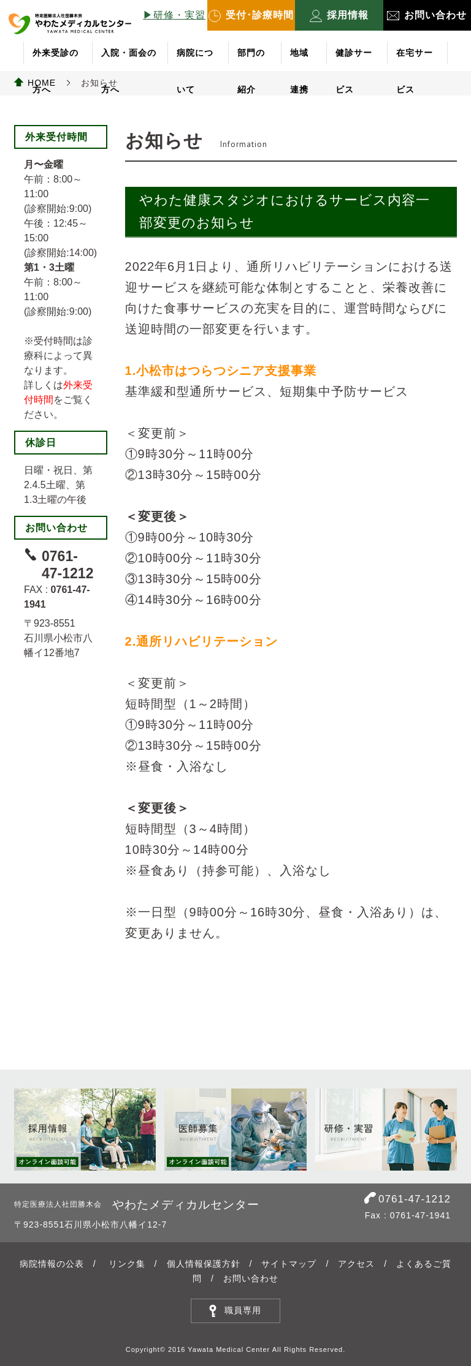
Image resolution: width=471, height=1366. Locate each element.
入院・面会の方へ (128, 59)
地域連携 (299, 59)
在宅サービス (414, 59)
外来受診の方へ (55, 59)
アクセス (356, 1264)
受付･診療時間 (251, 16)
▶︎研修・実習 (174, 15)
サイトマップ (288, 1264)
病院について (195, 59)
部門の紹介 (251, 59)
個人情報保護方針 (203, 1264)
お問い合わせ (427, 15)
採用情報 (339, 16)
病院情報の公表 (52, 1264)
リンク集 (127, 1264)
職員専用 (242, 1310)
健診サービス (353, 59)
